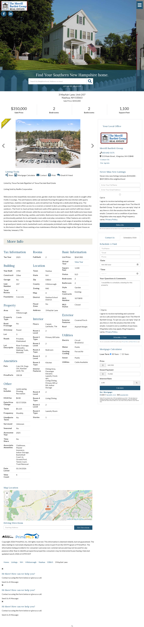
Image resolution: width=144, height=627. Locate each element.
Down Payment (107, 370)
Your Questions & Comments (113, 278)
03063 (50, 562)
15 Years (124, 354)
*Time (102, 269)
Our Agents (104, 163)
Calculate (120, 388)
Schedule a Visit (130, 237)
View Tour (79, 262)
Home (6, 562)
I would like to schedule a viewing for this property (120, 294)
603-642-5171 (108, 152)
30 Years (114, 354)
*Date (102, 260)
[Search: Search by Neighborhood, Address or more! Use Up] (57, 81)
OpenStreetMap (78, 519)
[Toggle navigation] (139, 5)
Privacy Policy (111, 219)
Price (102, 361)
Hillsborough (30, 562)
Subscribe (120, 225)
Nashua (42, 562)
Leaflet (69, 519)
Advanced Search (71, 86)
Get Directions (83, 528)
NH (21, 562)
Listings (14, 562)
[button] (90, 81)
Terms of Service (133, 341)
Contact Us (104, 160)
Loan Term (104, 354)
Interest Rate (106, 378)
